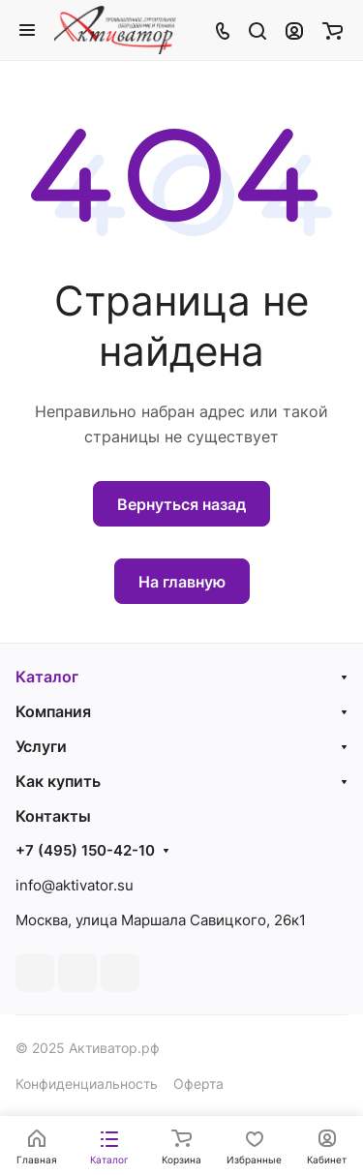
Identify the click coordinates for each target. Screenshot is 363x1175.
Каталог (46, 676)
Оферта (198, 1083)
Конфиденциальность (86, 1083)
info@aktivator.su (74, 885)
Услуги (41, 746)
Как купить (58, 781)
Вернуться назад (181, 504)
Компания (53, 711)
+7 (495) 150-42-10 (85, 850)
